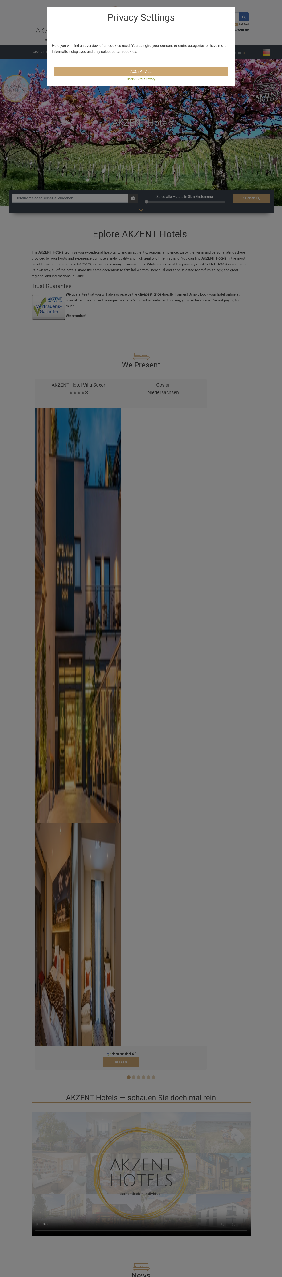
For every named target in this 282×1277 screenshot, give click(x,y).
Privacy (150, 79)
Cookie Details (136, 79)
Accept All (141, 71)
